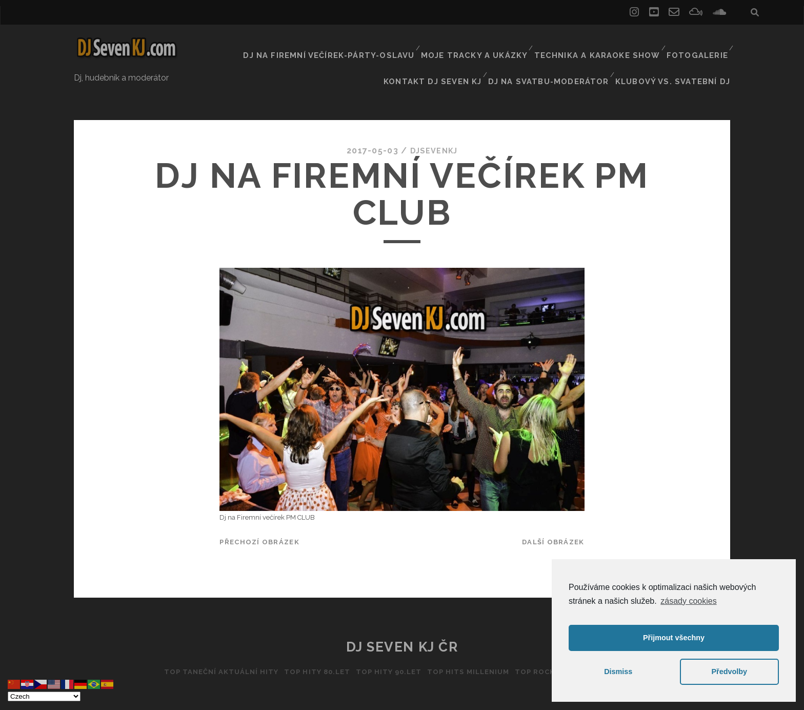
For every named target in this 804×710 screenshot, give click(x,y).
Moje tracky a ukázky (487, 43)
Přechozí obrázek (259, 515)
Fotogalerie (697, 43)
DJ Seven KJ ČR (402, 619)
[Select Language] (44, 696)
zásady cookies (688, 601)
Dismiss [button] (618, 671)
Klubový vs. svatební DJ (679, 56)
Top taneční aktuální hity (209, 644)
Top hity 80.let (310, 644)
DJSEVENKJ (433, 123)
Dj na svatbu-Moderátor (562, 56)
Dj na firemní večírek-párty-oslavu (351, 43)
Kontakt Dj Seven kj (453, 56)
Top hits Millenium (471, 644)
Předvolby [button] (729, 671)
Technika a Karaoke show (602, 43)
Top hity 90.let (386, 644)
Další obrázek (553, 515)
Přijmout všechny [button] (674, 638)
